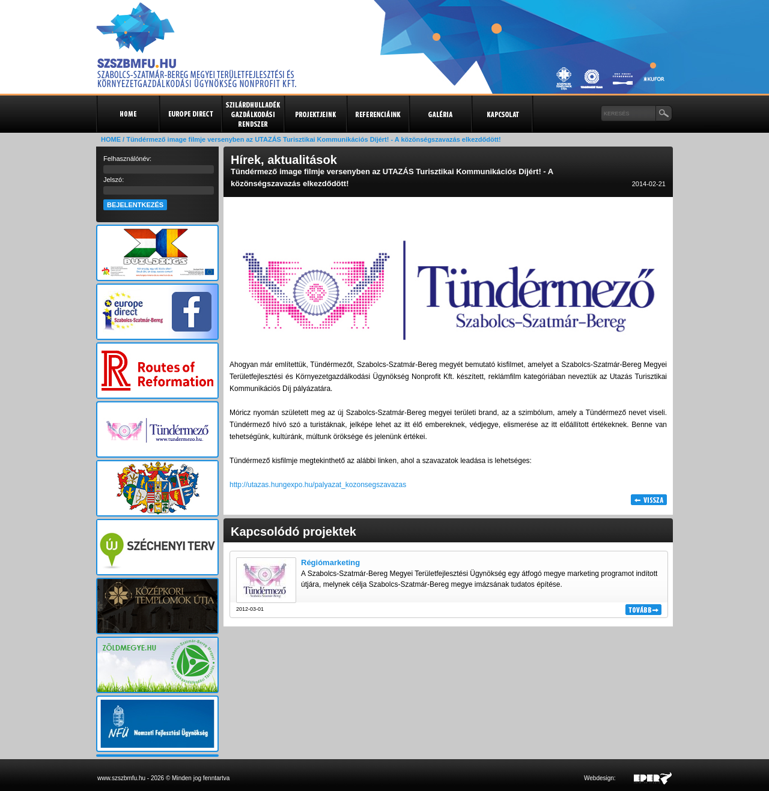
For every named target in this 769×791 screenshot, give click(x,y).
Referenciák (377, 114)
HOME (111, 139)
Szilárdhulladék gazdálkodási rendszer (252, 114)
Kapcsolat (502, 114)
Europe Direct (190, 114)
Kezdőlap (127, 114)
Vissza (649, 499)
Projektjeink (315, 114)
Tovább (643, 609)
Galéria (440, 114)
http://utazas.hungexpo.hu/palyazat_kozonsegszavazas (317, 484)
